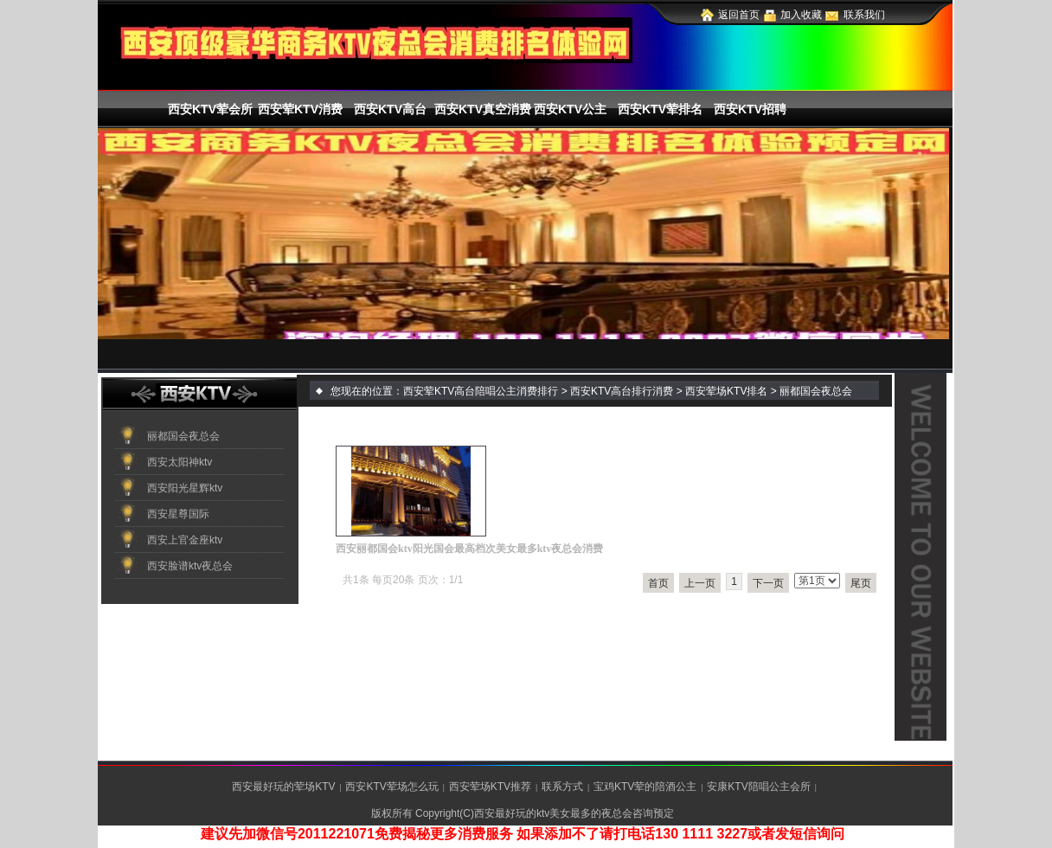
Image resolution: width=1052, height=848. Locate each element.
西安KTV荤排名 (660, 109)
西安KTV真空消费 (480, 109)
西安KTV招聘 (750, 109)
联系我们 (864, 15)
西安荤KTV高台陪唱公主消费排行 (480, 391)
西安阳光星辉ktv (184, 488)
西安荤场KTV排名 (726, 391)
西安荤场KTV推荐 (490, 787)
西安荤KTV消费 (300, 109)
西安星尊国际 (178, 514)
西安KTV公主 (570, 109)
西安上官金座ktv (184, 540)
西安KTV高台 (390, 109)
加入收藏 (801, 15)
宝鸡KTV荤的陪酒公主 (644, 787)
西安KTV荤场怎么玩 (391, 787)
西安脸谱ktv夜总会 (190, 566)
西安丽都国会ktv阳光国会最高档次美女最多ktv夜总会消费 (469, 549)
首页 (658, 583)
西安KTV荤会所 (210, 109)
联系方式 (562, 787)
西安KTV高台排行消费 (621, 391)
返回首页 (739, 15)
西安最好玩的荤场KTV (283, 787)
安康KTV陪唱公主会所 (758, 787)
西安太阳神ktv (179, 462)
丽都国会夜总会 (183, 436)
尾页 (860, 583)
